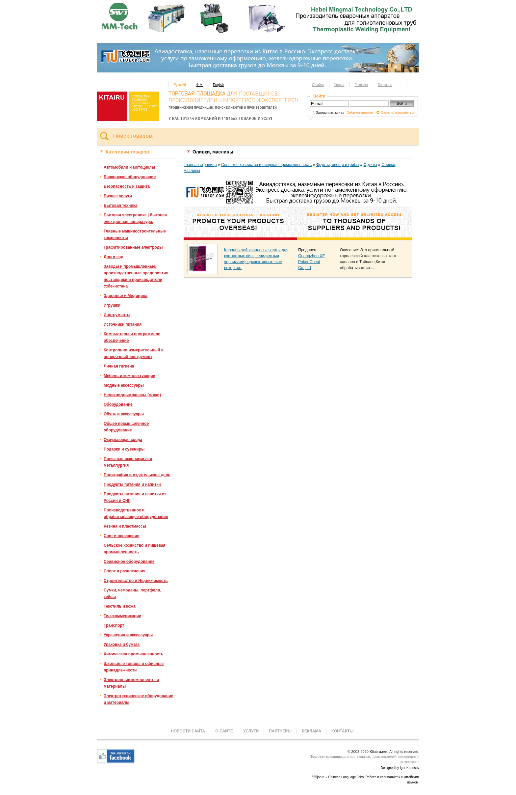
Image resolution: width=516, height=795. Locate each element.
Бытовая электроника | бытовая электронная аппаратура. (135, 218)
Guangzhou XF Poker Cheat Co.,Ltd (311, 262)
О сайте (318, 85)
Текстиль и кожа (120, 606)
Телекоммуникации (122, 616)
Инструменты (117, 315)
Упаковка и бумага (122, 644)
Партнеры (280, 731)
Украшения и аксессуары (128, 635)
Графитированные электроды (133, 247)
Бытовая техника (121, 205)
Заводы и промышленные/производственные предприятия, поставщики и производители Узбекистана (136, 276)
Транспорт (114, 625)
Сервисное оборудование (129, 561)
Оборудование (118, 404)
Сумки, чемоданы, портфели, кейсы (132, 593)
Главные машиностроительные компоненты (135, 234)
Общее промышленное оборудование (126, 426)
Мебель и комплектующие (129, 375)
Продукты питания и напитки (132, 484)
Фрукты (370, 164)
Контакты (385, 85)
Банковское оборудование (130, 177)
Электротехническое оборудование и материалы (138, 699)
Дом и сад (113, 257)
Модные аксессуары (124, 385)
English (218, 85)
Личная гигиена (119, 366)
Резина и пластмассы (125, 526)
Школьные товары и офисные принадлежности (134, 666)
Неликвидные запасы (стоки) (132, 395)
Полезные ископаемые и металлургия (128, 462)
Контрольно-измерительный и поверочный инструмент (134, 353)
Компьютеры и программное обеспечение (132, 337)
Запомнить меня (327, 113)
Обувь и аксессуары (124, 414)
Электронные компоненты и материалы (131, 683)
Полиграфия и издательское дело (137, 475)
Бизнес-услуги (118, 196)
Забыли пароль (360, 112)
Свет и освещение (121, 536)
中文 (199, 85)
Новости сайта (188, 731)
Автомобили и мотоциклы (129, 167)
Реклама (361, 85)
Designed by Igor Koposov (400, 768)
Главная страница (200, 164)
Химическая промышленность (133, 654)
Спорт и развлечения (124, 571)
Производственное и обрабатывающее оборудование (136, 513)
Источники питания (123, 324)
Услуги (339, 85)
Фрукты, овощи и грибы (337, 164)
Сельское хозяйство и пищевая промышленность (135, 548)
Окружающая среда (123, 439)
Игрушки (112, 305)
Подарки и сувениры (124, 449)
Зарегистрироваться (398, 112)
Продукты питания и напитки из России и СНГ (135, 497)
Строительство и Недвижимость (136, 580)
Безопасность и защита (127, 186)
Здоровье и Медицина (125, 295)
